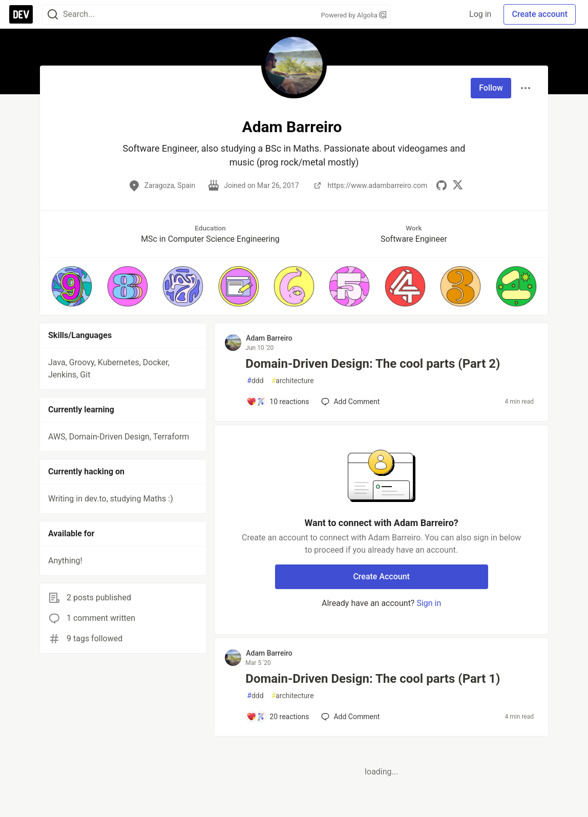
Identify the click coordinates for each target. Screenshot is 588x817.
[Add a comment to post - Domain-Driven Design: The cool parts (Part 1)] (277, 716)
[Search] (53, 14)
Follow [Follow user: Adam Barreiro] (491, 88)
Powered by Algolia (353, 15)
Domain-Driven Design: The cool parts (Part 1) (372, 679)
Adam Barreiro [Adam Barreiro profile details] (269, 338)
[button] (71, 286)
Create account (540, 14)
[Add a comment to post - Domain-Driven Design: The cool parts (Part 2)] (277, 401)
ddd (255, 380)
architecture (292, 380)
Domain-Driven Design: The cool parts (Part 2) (372, 364)
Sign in (428, 603)
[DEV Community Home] (21, 14)
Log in (480, 14)
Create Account (381, 576)
